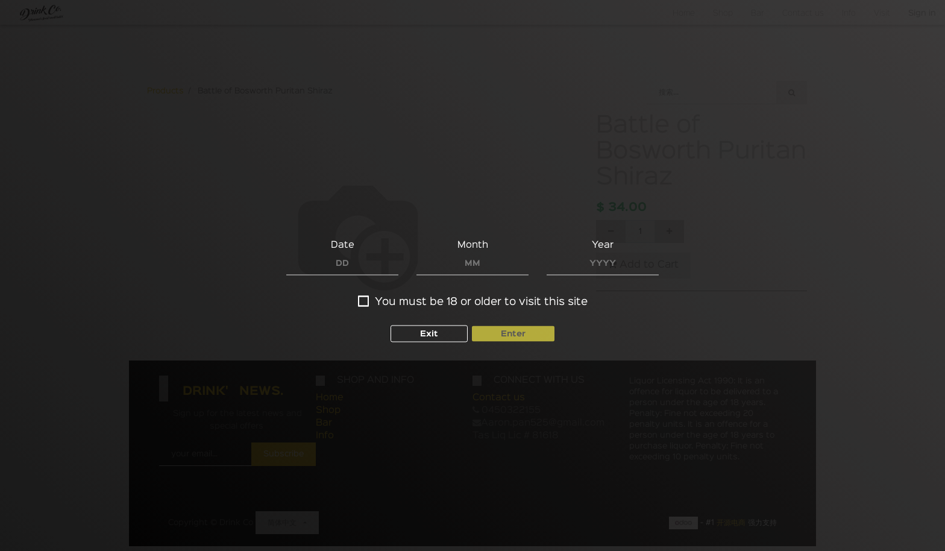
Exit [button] (429, 334)
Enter (513, 334)
